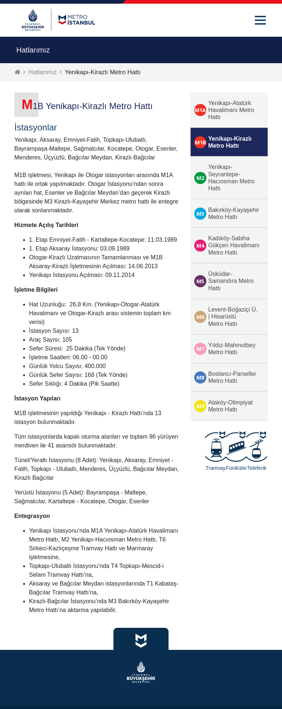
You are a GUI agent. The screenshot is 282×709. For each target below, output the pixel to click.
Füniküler (236, 468)
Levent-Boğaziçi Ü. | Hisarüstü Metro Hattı (225, 316)
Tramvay (215, 468)
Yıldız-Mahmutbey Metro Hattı (225, 348)
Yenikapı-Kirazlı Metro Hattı (223, 142)
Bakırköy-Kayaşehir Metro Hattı (226, 213)
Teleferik (256, 468)
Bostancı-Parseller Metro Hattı (225, 377)
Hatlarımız (42, 72)
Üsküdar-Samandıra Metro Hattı (224, 281)
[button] (260, 20)
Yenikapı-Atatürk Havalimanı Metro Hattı (224, 110)
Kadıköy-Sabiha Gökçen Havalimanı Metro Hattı (227, 245)
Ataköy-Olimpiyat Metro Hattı (223, 406)
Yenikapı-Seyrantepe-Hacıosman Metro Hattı (224, 177)
